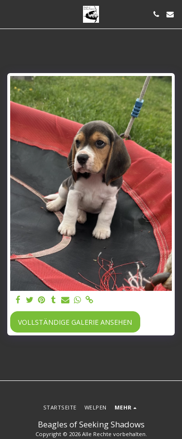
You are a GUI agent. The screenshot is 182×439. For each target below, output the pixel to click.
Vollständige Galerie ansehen (75, 322)
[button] (10, 14)
